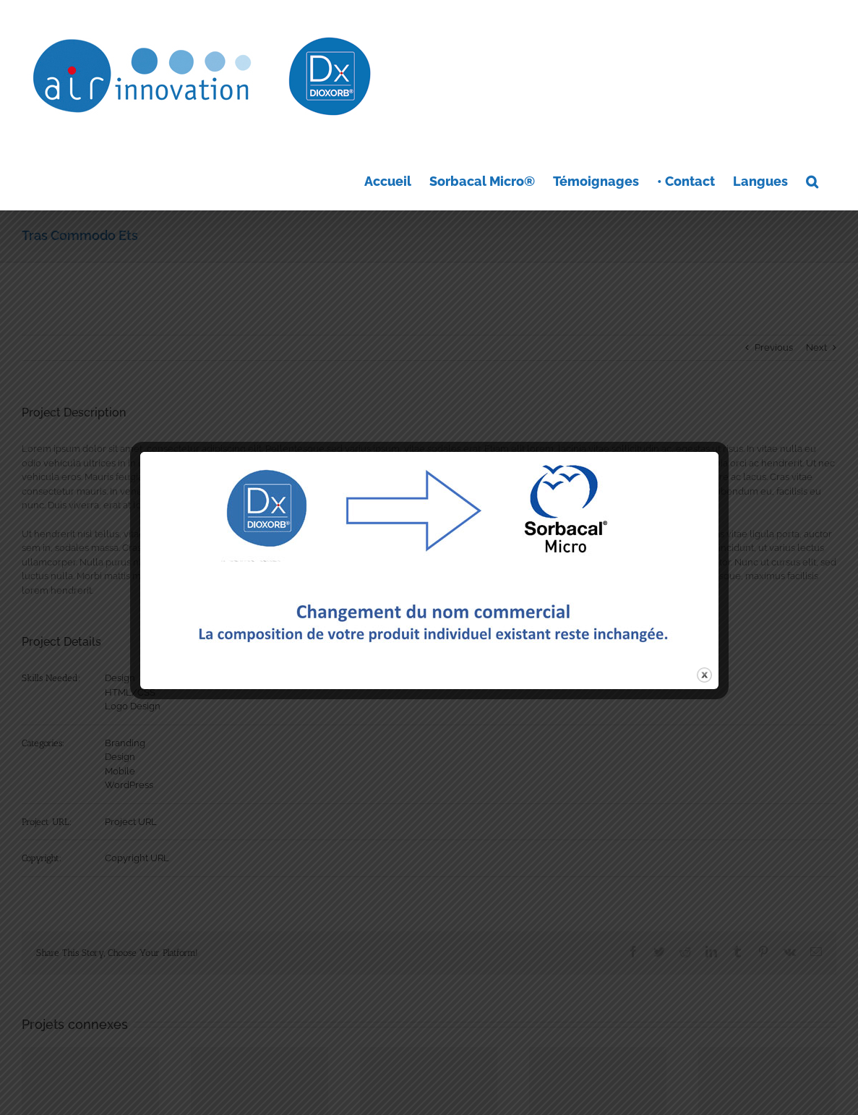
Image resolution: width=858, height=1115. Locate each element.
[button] (812, 180)
